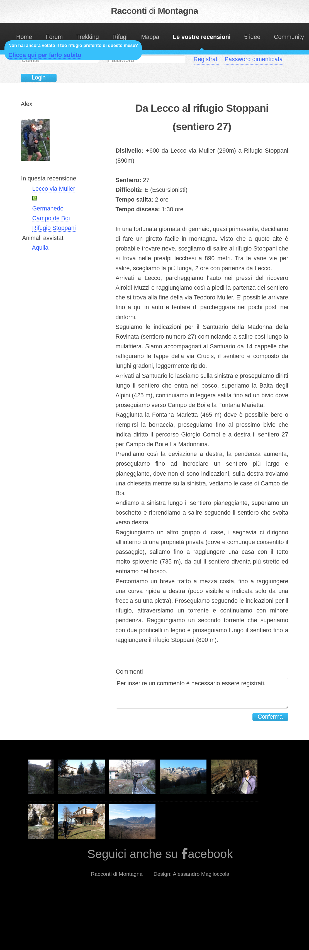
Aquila (40, 247)
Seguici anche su (134, 853)
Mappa (150, 37)
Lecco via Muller (53, 188)
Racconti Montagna (154, 11)
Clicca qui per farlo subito (44, 55)
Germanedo (48, 208)
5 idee (252, 37)
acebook (210, 853)
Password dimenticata (254, 59)
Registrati (206, 59)
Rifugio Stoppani (54, 228)
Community (289, 37)
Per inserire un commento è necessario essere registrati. (202, 693)
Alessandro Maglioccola (201, 874)
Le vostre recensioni (201, 37)
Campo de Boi (51, 218)
